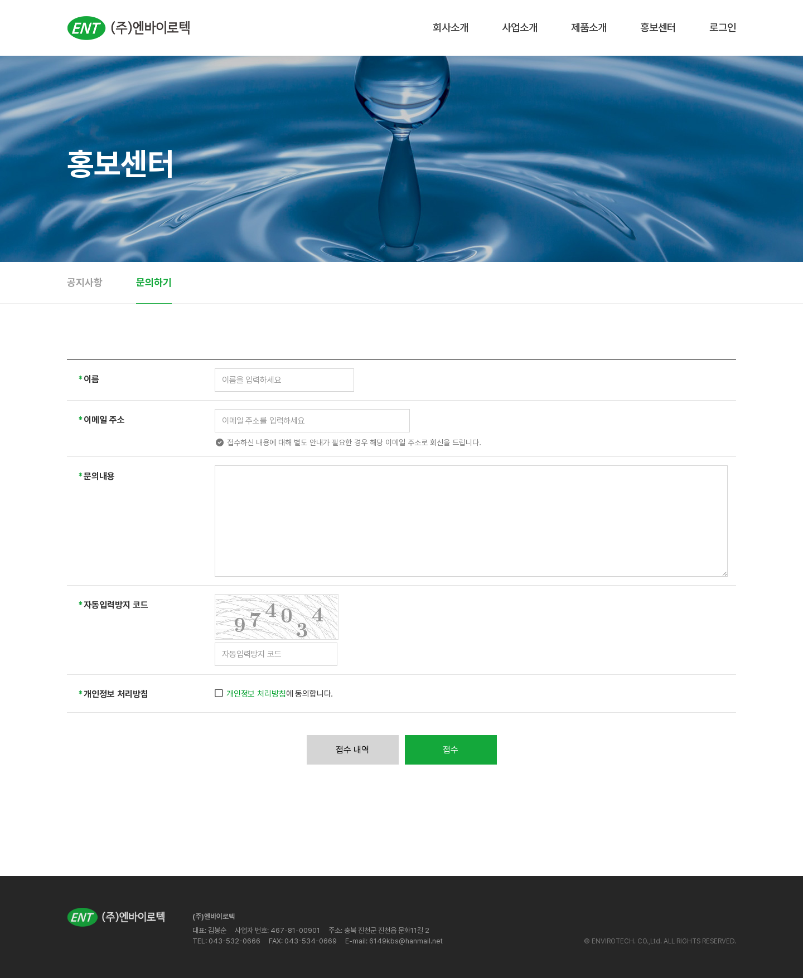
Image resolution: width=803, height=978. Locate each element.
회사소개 (450, 27)
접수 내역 (352, 750)
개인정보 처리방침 (256, 694)
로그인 (722, 27)
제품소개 (589, 27)
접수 (450, 750)
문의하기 (154, 282)
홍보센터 (658, 27)
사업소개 (520, 27)
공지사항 (85, 282)
